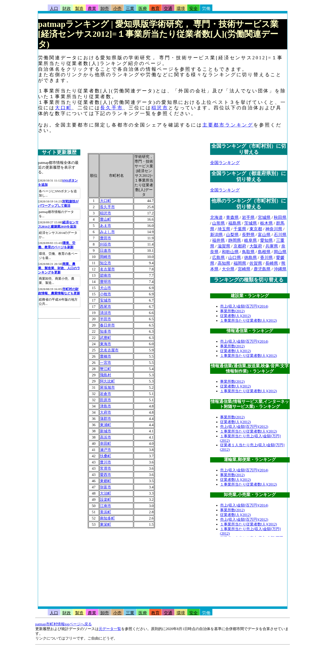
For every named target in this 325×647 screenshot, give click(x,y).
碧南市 (105, 275)
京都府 (239, 246)
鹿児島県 (262, 269)
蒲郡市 (105, 419)
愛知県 (266, 240)
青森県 (232, 217)
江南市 (105, 506)
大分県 (228, 269)
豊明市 (105, 282)
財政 (66, 8)
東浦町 (105, 425)
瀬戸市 (105, 450)
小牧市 (105, 294)
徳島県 (250, 257)
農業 (92, 8)
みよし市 (107, 232)
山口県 (234, 257)
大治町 (105, 493)
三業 (130, 8)
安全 (193, 8)
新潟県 (216, 234)
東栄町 (105, 524)
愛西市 (105, 475)
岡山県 (280, 252)
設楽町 (105, 500)
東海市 (105, 344)
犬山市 (105, 288)
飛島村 (105, 375)
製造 (79, 8)
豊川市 (105, 462)
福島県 (234, 223)
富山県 (264, 234)
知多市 (105, 331)
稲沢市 (159, 107)
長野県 (248, 234)
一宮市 (105, 363)
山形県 (218, 223)
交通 (168, 8)
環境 (181, 8)
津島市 (105, 406)
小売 (117, 8)
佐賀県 (255, 263)
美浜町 (105, 512)
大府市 (105, 412)
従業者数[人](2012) (235, 316)
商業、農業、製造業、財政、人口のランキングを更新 (59, 268)
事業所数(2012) (232, 311)
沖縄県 (280, 269)
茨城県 (250, 223)
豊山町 (105, 219)
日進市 (105, 251)
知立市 (105, 263)
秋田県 (280, 217)
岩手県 (248, 217)
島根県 (264, 252)
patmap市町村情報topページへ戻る (63, 624)
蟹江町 (105, 369)
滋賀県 (224, 246)
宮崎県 (244, 269)
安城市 (105, 300)
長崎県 (271, 263)
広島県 (218, 257)
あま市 (105, 226)
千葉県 (239, 229)
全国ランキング (225, 162)
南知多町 (107, 518)
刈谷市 (105, 244)
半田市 (105, 319)
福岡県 (239, 263)
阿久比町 (107, 381)
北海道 (216, 217)
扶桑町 (105, 456)
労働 (206, 8)
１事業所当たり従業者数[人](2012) (248, 321)
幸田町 (105, 444)
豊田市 (105, 238)
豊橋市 (105, 356)
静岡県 (234, 240)
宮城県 (264, 217)
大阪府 (255, 246)
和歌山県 (230, 252)
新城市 (105, 431)
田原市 (105, 400)
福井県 (218, 240)
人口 (54, 8)
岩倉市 (105, 394)
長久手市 (111, 107)
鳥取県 (248, 252)
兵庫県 (271, 246)
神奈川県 (273, 229)
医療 (143, 8)
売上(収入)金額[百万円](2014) (244, 306)
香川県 (266, 257)
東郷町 (105, 481)
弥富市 (105, 487)
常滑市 (105, 468)
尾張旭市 (107, 387)
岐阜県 (250, 240)
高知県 (224, 263)
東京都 (255, 229)
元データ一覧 (110, 629)
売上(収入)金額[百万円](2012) (244, 427)
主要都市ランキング (227, 125)
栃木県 (266, 223)
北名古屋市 (109, 350)
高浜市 (105, 437)
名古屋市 (107, 269)
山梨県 (232, 234)
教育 (155, 8)
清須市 (105, 313)
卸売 (104, 8)
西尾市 (105, 307)
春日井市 (107, 325)
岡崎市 (105, 257)
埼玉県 (224, 229)
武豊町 (105, 338)
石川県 (280, 234)
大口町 (63, 107)
